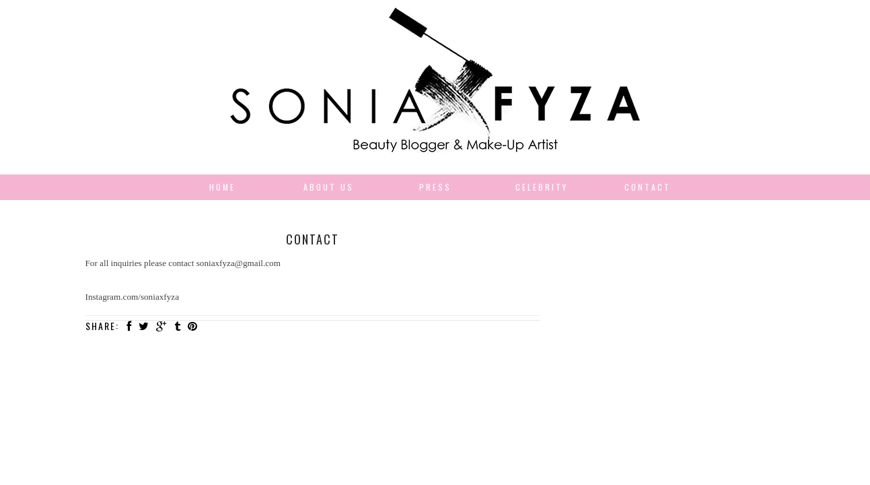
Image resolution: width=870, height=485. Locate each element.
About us (328, 187)
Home (222, 187)
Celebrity (541, 187)
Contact (647, 187)
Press (435, 187)
